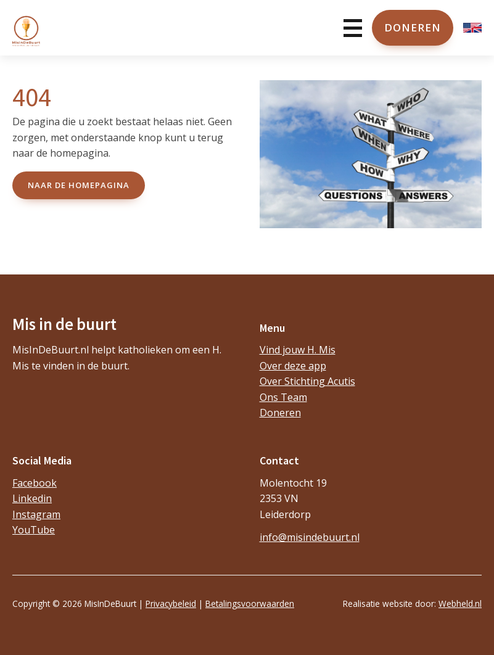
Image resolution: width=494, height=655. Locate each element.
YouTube (33, 530)
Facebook (34, 483)
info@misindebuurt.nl (310, 537)
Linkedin (32, 498)
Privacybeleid (171, 603)
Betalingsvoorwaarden (249, 603)
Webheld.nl (460, 603)
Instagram (36, 514)
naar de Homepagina (79, 185)
